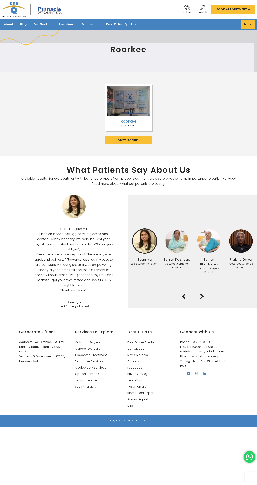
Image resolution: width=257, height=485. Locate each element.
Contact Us (135, 349)
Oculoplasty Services (91, 368)
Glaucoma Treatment (91, 355)
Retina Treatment (88, 380)
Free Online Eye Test (122, 24)
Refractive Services (89, 361)
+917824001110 (201, 342)
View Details (128, 140)
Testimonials (136, 387)
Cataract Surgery (88, 342)
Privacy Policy (137, 374)
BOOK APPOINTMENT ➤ (233, 9)
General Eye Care (88, 349)
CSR (130, 406)
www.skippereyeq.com (209, 356)
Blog (23, 24)
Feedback (134, 368)
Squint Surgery (86, 387)
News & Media (137, 355)
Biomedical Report (141, 393)
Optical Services (87, 374)
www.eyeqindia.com (209, 351)
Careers (133, 361)
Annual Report (138, 399)
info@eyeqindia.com (205, 347)
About (8, 24)
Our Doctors (43, 24)
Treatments (90, 24)
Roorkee (128, 121)
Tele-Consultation (141, 380)
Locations (67, 24)
